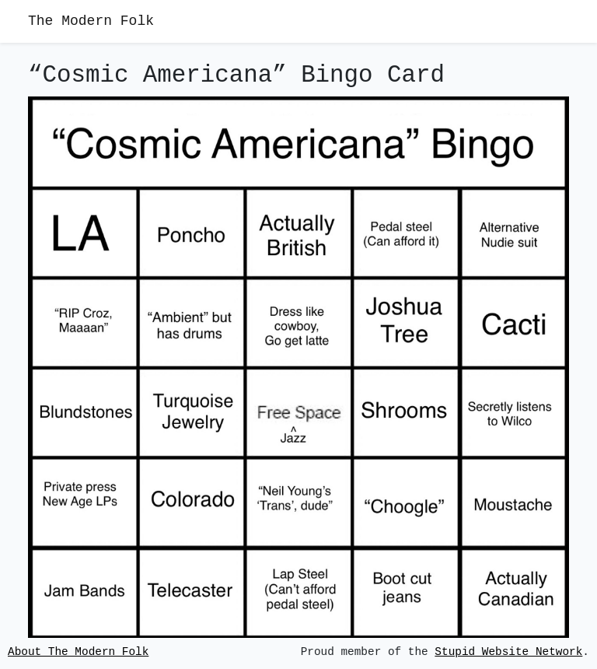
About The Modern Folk (78, 652)
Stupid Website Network (508, 652)
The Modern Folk (91, 21)
